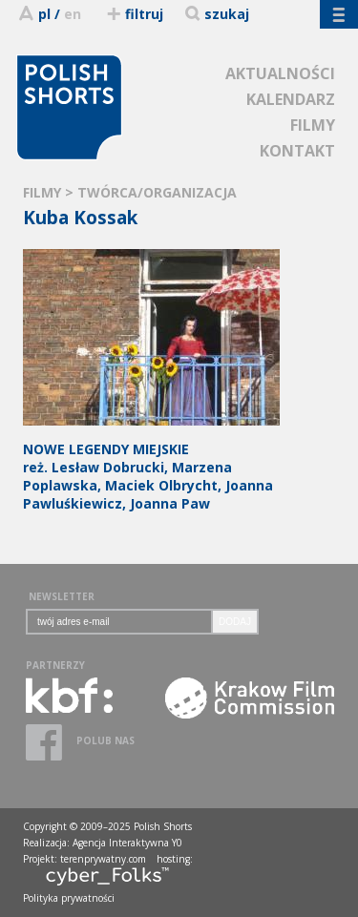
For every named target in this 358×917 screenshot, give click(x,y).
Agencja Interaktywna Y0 (127, 842)
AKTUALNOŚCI (280, 73)
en (72, 14)
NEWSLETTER (62, 596)
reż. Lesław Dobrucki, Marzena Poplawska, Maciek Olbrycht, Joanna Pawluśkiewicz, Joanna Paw (151, 467)
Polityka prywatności (69, 898)
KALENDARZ (290, 99)
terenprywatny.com (103, 858)
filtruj (134, 14)
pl (44, 14)
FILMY (312, 125)
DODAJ (235, 621)
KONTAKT (297, 150)
